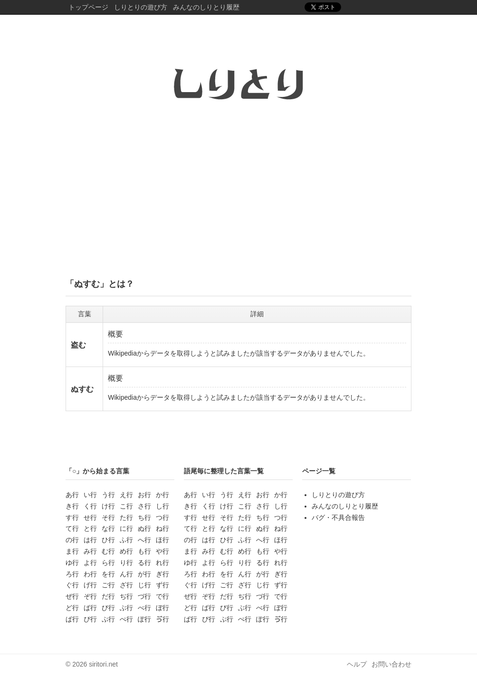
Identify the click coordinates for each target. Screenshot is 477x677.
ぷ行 (108, 619)
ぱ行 (72, 619)
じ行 (144, 585)
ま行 (72, 551)
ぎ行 (162, 574)
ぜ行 (72, 596)
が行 (144, 574)
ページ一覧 (318, 471)
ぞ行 (90, 596)
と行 (90, 528)
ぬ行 (144, 528)
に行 (126, 528)
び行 (108, 607)
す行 (72, 517)
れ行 (162, 562)
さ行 (144, 506)
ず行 (162, 585)
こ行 (126, 506)
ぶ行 (126, 607)
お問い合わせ (391, 664)
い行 (90, 494)
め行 (126, 551)
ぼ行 (162, 607)
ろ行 (72, 574)
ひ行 (108, 540)
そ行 (108, 517)
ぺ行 (126, 619)
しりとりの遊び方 (140, 7)
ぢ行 (126, 596)
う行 (108, 494)
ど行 (72, 607)
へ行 (144, 540)
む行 (108, 551)
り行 (126, 562)
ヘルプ (357, 664)
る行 (144, 562)
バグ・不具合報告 (338, 517)
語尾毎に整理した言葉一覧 (224, 471)
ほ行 (162, 540)
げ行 (90, 585)
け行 (108, 506)
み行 (90, 551)
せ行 (90, 517)
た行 (126, 517)
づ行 (144, 596)
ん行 (126, 574)
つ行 (162, 517)
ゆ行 (72, 562)
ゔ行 (162, 619)
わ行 (90, 574)
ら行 (108, 562)
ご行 (108, 585)
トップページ (88, 7)
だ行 (108, 596)
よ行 (90, 562)
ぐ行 (72, 585)
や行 (162, 551)
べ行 (144, 607)
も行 (144, 551)
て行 (72, 528)
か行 (162, 494)
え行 (126, 494)
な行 (108, 528)
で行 (162, 596)
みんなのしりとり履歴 (206, 7)
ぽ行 (144, 619)
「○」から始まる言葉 (97, 471)
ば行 (90, 607)
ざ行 (126, 585)
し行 (162, 506)
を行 (108, 574)
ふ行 (126, 540)
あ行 (72, 494)
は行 (90, 540)
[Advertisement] (238, 196)
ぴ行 (90, 619)
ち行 (144, 517)
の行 (72, 540)
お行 (144, 494)
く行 (90, 506)
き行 (72, 506)
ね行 (162, 528)
